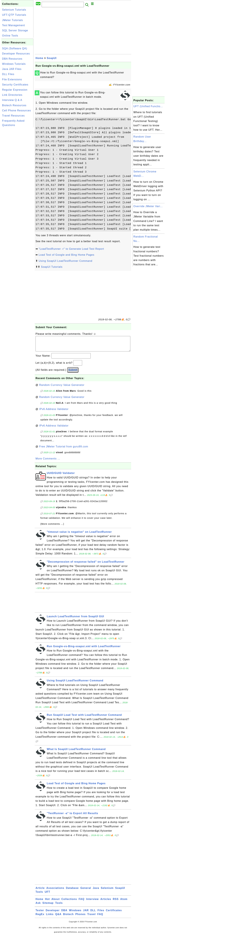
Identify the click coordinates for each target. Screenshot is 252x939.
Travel (91, 917)
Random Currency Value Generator (62, 388)
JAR (86, 913)
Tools (39, 895)
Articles (105, 902)
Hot (47, 902)
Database (72, 891)
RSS (116, 902)
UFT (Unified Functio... (148, 106)
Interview (92, 902)
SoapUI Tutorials (51, 266)
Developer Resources (16, 53)
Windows (75, 913)
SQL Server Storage (15, 30)
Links (50, 917)
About (55, 902)
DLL (93, 913)
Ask (38, 906)
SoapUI (52, 58)
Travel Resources (13, 115)
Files (101, 913)
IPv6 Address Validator (54, 412)
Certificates (114, 913)
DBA (64, 913)
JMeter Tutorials (12, 20)
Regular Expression (14, 89)
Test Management (13, 25)
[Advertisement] (17, 176)
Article (40, 891)
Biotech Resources (14, 105)
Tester (40, 913)
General (85, 891)
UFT (47, 895)
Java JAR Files (12, 69)
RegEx (40, 917)
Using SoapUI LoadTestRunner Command (65, 261)
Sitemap (48, 906)
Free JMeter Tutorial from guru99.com (63, 449)
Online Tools (10, 35)
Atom (123, 902)
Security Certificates (15, 84)
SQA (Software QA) (14, 48)
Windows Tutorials (14, 64)
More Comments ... (48, 461)
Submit (72, 373)
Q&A (58, 917)
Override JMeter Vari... (148, 206)
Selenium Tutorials (14, 9)
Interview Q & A (12, 100)
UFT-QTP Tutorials (14, 14)
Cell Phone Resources (16, 110)
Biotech (68, 917)
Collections (69, 902)
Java (96, 891)
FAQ (81, 902)
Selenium (107, 891)
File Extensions (12, 79)
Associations (55, 891)
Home (39, 58)
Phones (80, 917)
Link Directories (12, 95)
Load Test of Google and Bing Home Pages (66, 254)
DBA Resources (12, 58)
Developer (52, 913)
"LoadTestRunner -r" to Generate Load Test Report (71, 248)
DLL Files (8, 74)
